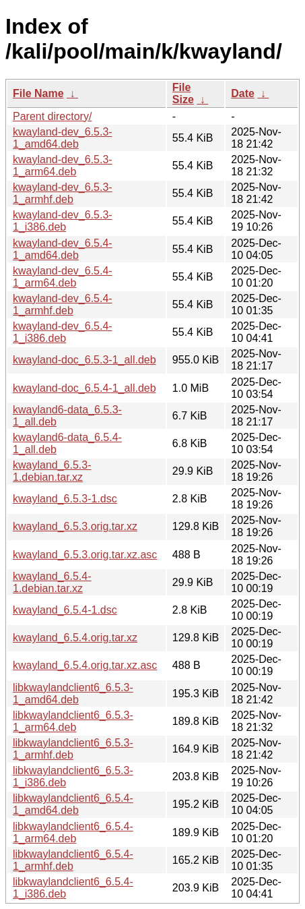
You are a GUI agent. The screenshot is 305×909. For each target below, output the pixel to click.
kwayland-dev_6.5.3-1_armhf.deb (62, 193)
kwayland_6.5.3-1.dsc (65, 498)
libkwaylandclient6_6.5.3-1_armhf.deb (73, 749)
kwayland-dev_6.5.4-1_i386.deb (62, 332)
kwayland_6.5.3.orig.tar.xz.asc (85, 554)
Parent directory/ (52, 116)
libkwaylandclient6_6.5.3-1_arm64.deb (73, 721)
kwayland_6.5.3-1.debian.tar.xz (52, 471)
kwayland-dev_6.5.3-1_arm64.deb (62, 165)
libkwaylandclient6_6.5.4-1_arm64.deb (73, 832)
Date (243, 93)
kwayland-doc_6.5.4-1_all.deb (84, 388)
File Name (38, 93)
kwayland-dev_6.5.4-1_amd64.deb (62, 249)
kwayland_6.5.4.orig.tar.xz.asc (85, 665)
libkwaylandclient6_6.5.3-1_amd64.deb (73, 693)
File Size (183, 93)
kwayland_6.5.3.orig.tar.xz (75, 526)
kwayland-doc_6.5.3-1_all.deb (84, 359)
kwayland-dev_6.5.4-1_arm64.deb (62, 277)
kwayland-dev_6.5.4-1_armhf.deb (62, 304)
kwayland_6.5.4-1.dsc (65, 610)
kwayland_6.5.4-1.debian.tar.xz (52, 582)
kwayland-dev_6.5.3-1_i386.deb (62, 221)
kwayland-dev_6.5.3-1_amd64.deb (62, 138)
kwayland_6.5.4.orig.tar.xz (75, 637)
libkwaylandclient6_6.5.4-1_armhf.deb (73, 860)
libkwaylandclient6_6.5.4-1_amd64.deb (73, 804)
